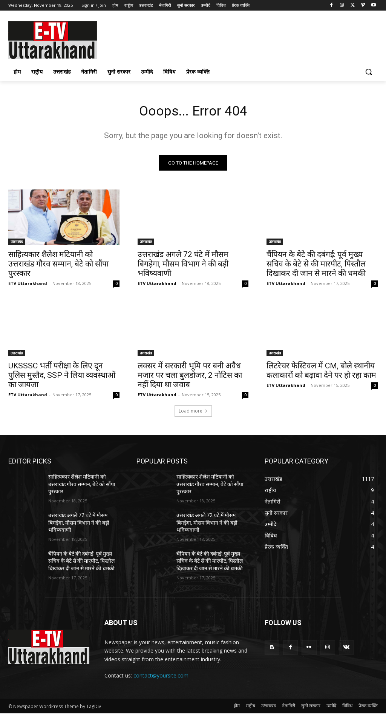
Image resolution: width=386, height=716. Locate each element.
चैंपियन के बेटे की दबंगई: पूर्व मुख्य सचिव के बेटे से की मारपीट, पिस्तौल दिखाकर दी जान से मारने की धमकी (316, 266)
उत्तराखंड (17, 244)
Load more (193, 413)
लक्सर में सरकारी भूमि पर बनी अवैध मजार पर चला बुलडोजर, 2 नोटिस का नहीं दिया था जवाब (190, 377)
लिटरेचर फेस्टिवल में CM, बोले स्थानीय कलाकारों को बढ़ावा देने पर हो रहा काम (321, 372)
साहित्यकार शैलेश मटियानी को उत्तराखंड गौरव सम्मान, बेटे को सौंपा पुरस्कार (58, 266)
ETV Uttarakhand (27, 286)
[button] (369, 72)
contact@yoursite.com (160, 677)
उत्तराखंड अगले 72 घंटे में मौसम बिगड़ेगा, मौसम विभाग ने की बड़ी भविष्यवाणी (183, 266)
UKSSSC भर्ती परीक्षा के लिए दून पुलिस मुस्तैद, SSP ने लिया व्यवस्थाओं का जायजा (61, 377)
